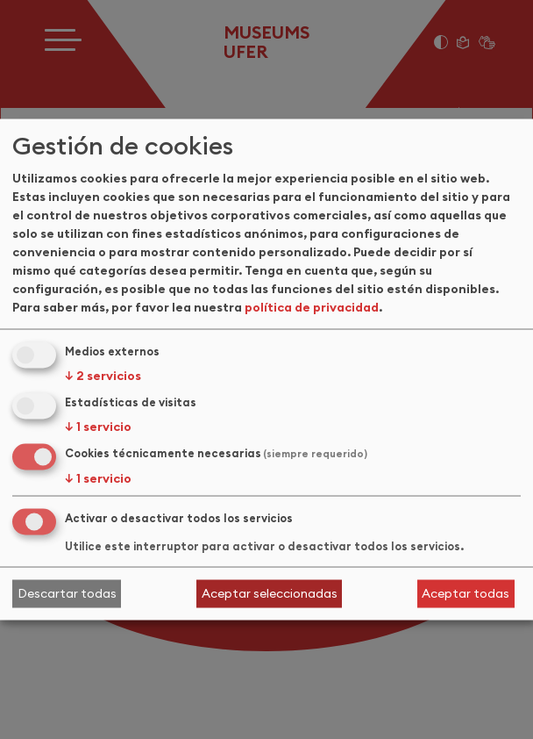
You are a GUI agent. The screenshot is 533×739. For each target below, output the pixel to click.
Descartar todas (67, 593)
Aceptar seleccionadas (270, 593)
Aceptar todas (465, 593)
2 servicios (103, 375)
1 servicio (98, 426)
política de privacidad (312, 307)
